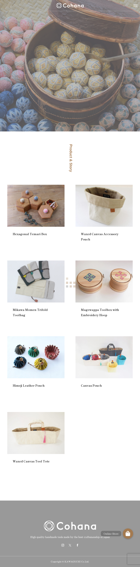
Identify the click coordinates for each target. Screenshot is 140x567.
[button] (128, 533)
